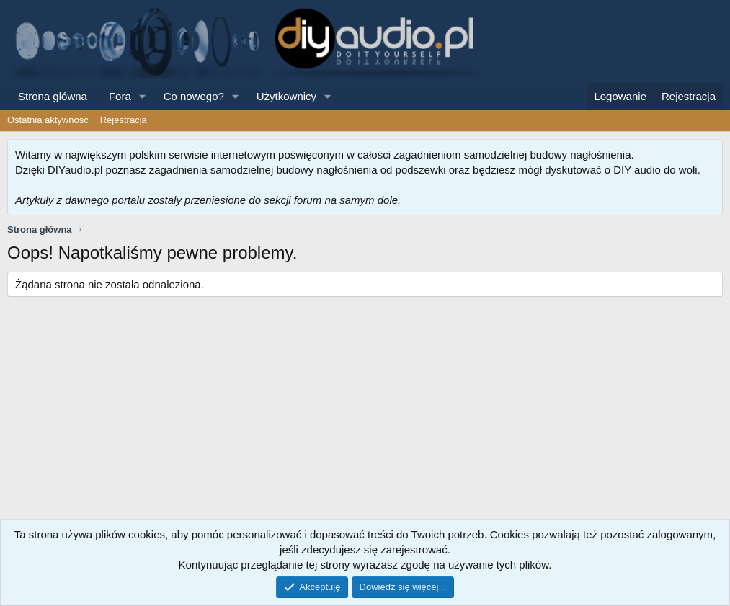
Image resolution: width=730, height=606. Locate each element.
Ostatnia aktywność (48, 120)
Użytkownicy (286, 96)
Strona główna (52, 96)
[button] (143, 96)
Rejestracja (123, 120)
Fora (120, 96)
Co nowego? (194, 96)
